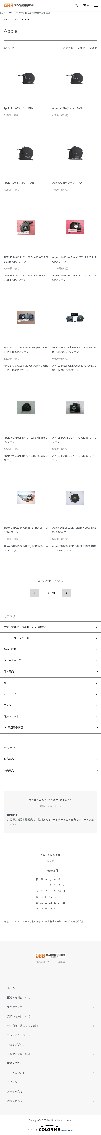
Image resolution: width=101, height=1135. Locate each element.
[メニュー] (95, 5)
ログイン (12, 1082)
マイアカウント (16, 1072)
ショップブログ (16, 1044)
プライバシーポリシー (20, 1035)
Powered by (50, 1128)
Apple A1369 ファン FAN (67, 182)
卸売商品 (9, 758)
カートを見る (15, 1091)
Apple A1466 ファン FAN (19, 182)
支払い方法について (18, 1016)
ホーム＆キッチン (14, 660)
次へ (66, 593)
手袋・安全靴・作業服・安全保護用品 (25, 627)
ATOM (18, 1063)
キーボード (10, 694)
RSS (10, 1063)
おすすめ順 (66, 48)
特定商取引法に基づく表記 (22, 1025)
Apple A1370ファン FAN (67, 108)
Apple (27, 20)
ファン (17, 20)
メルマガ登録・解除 (18, 1053)
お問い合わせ (15, 1100)
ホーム (6, 20)
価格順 (81, 48)
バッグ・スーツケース (16, 638)
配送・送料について (18, 997)
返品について (15, 1006)
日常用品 (9, 671)
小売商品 (9, 770)
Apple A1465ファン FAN (18, 108)
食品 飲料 (10, 649)
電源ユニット (11, 716)
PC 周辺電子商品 (13, 727)
